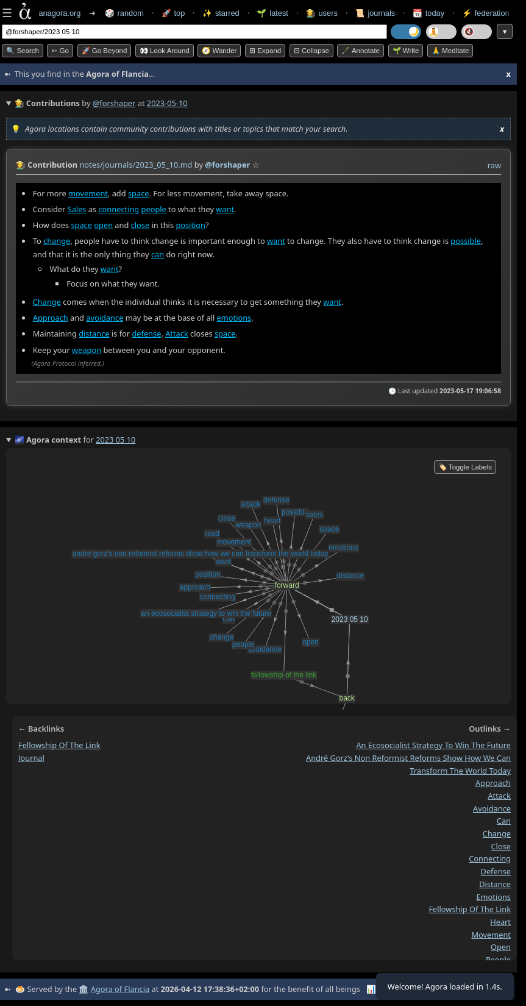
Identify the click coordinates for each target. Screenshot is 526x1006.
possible (465, 240)
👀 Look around (165, 50)
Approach (50, 317)
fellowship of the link (59, 745)
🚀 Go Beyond (104, 50)
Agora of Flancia (120, 988)
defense (146, 334)
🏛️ (83, 988)
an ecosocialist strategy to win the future (433, 745)
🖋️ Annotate (360, 50)
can (157, 254)
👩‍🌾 (21, 164)
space (138, 193)
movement (88, 193)
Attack (176, 334)
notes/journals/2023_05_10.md (135, 164)
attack (499, 795)
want (225, 209)
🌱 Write (406, 50)
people (153, 209)
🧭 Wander (219, 50)
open (103, 224)
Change (47, 301)
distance (94, 334)
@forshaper (114, 103)
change (56, 240)
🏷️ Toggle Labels (465, 467)
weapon (86, 349)
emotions (234, 317)
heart (500, 921)
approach (493, 782)
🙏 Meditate (450, 50)
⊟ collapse (311, 50)
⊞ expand (265, 50)
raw (494, 165)
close (140, 224)
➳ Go (60, 50)
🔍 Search (22, 50)
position (190, 224)
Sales (77, 209)
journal (31, 757)
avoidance (104, 317)
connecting (118, 209)
